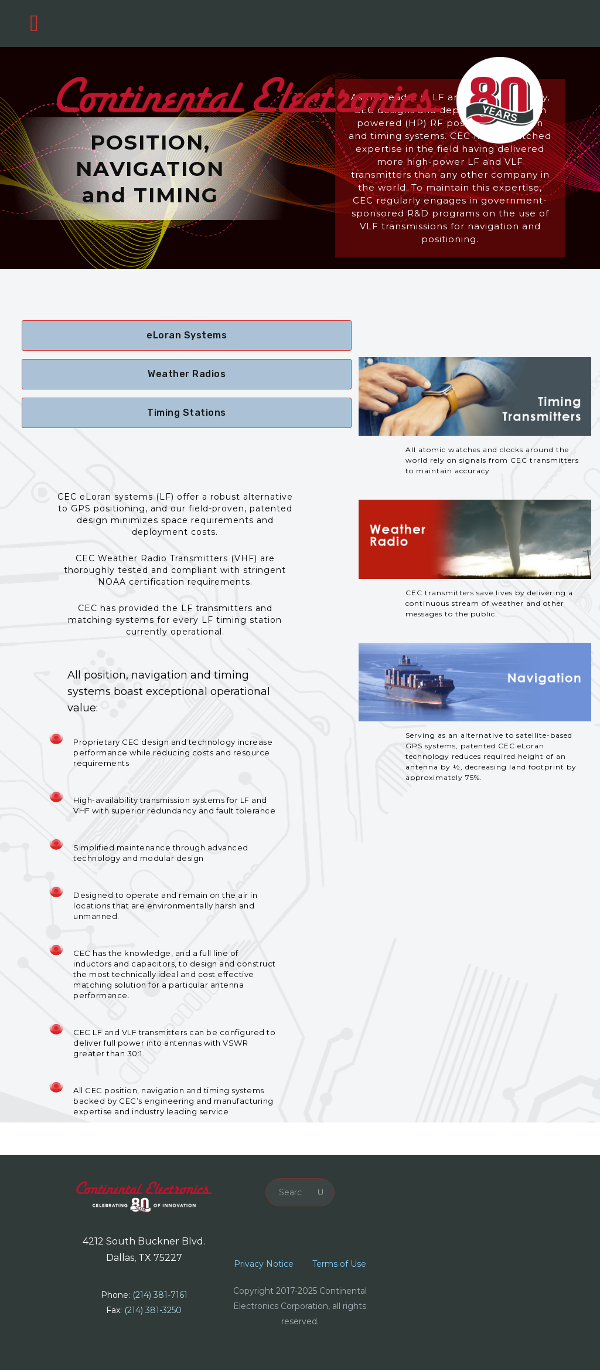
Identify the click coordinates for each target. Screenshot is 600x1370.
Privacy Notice (264, 1264)
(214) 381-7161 (160, 1295)
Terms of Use (339, 1264)
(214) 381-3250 (153, 1310)
